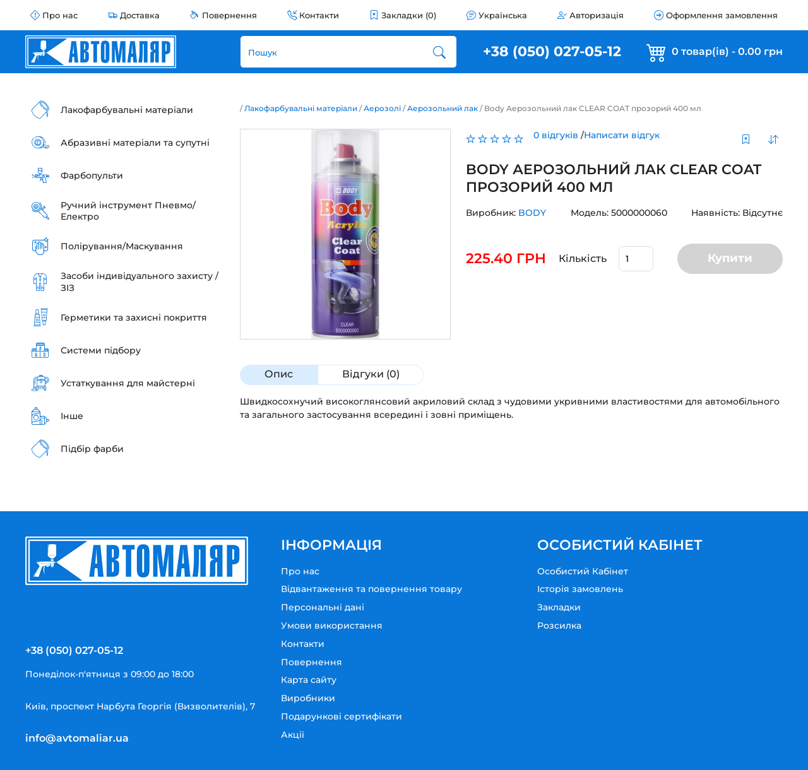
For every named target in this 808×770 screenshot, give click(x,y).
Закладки (559, 607)
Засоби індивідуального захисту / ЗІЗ (139, 281)
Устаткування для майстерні (128, 383)
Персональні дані (322, 607)
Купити (730, 258)
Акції (292, 734)
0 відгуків (555, 135)
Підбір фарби (92, 448)
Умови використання (332, 625)
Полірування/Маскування (122, 246)
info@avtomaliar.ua (77, 738)
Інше (72, 416)
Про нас (60, 15)
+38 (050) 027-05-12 (552, 51)
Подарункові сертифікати (341, 716)
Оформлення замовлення (722, 15)
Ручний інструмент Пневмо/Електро (128, 210)
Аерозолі (382, 108)
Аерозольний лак (442, 108)
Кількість (583, 258)
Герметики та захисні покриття (134, 317)
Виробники (308, 698)
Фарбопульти (92, 175)
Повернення (229, 15)
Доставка (140, 15)
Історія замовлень (580, 589)
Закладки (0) (408, 15)
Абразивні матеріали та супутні (135, 142)
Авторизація (596, 15)
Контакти (319, 15)
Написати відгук (622, 135)
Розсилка (559, 625)
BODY (532, 212)
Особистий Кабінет (582, 571)
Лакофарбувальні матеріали (127, 110)
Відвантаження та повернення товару (371, 589)
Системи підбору (101, 350)
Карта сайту (308, 679)
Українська (502, 15)
